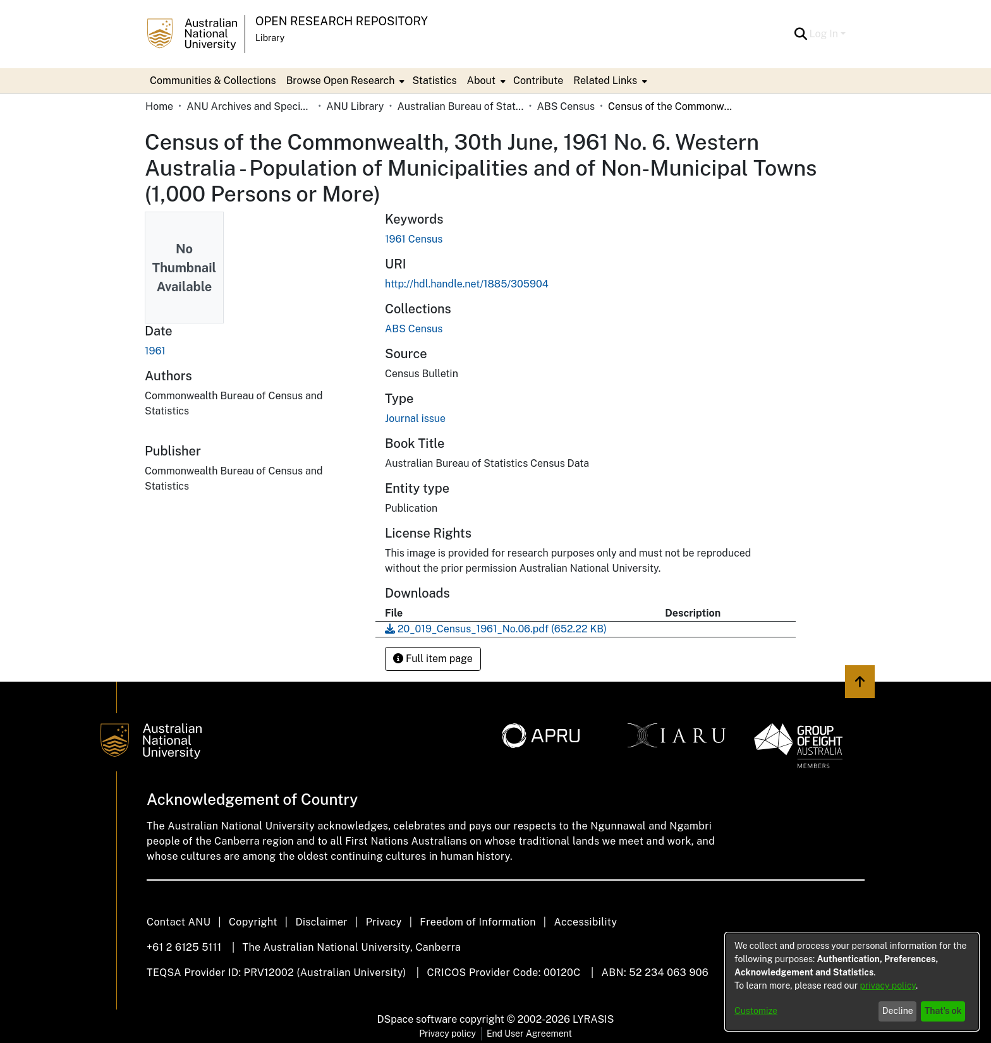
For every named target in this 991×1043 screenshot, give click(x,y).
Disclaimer (321, 922)
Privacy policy (447, 1033)
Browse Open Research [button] (340, 81)
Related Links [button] (605, 81)
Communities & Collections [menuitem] (213, 81)
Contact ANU (178, 922)
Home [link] (159, 106)
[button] (801, 34)
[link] (413, 329)
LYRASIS (593, 1019)
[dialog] (852, 981)
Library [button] (269, 38)
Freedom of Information (477, 922)
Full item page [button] (433, 659)
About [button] (481, 81)
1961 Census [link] (413, 239)
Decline (897, 1011)
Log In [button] (825, 34)
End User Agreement (529, 1033)
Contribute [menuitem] (538, 81)
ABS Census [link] (566, 106)
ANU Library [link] (355, 106)
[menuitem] (344, 80)
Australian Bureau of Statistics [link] (460, 106)
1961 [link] (155, 351)
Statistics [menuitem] (434, 81)
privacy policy (888, 985)
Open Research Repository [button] (341, 21)
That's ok (943, 1011)
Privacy (384, 922)
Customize (755, 1011)
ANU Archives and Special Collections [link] (249, 106)
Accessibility (585, 922)
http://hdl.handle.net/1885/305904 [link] (467, 284)
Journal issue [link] (415, 419)
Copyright (253, 922)
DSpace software (417, 1019)
